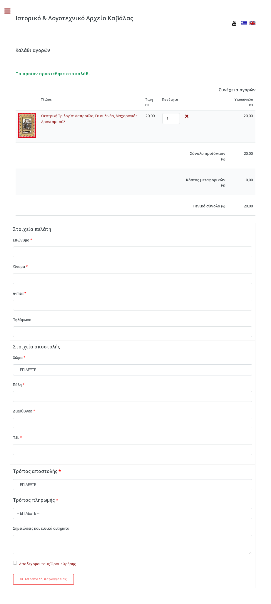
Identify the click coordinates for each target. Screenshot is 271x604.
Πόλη (19, 384)
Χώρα (19, 357)
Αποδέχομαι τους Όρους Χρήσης (47, 563)
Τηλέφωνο (22, 319)
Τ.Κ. (17, 437)
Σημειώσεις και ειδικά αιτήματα (41, 528)
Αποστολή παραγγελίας (43, 579)
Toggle (10, 11)
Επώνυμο (22, 240)
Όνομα (20, 266)
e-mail (19, 293)
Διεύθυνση (24, 411)
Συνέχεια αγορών (237, 90)
